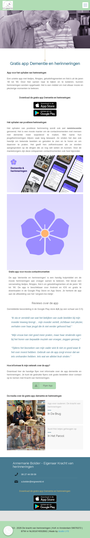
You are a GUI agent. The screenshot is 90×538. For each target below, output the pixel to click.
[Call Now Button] (8, 530)
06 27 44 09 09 (28, 474)
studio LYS (63, 531)
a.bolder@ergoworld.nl (32, 481)
